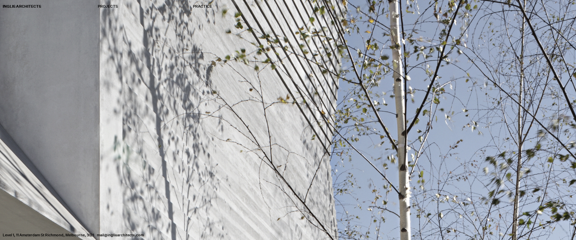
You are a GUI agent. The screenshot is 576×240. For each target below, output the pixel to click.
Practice (202, 6)
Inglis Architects (22, 6)
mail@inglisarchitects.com (120, 235)
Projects (108, 6)
